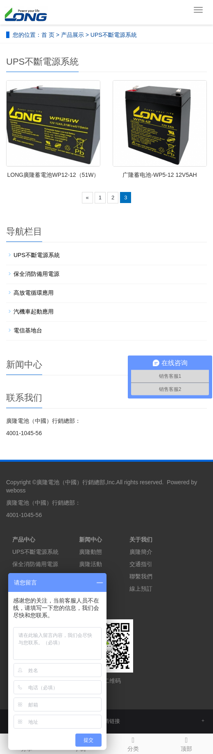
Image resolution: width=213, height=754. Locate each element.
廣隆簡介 (140, 552)
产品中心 (23, 539)
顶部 (186, 743)
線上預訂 (140, 588)
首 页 (47, 35)
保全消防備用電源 (36, 274)
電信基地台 (28, 330)
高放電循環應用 (34, 292)
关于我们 (140, 539)
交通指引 (140, 564)
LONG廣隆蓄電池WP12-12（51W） (53, 175)
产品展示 (72, 35)
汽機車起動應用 (34, 311)
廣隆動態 (90, 552)
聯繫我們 (140, 576)
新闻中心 (90, 539)
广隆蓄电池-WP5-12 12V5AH (159, 175)
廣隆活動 (90, 564)
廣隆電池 (47, 482)
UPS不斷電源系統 (114, 35)
